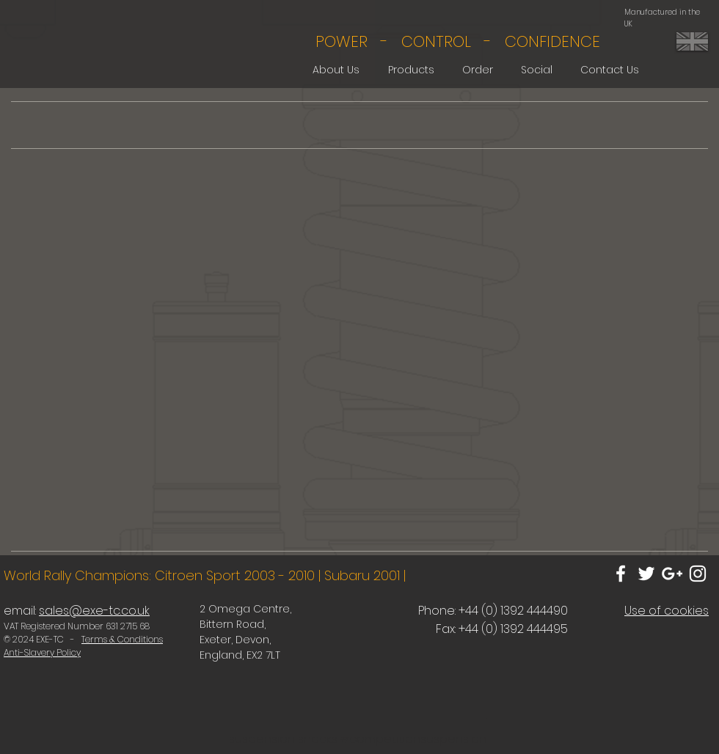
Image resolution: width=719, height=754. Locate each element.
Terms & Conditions (122, 639)
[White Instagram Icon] (698, 574)
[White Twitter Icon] (646, 574)
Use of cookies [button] (666, 610)
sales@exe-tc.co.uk (94, 610)
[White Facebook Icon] (621, 574)
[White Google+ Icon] (672, 574)
